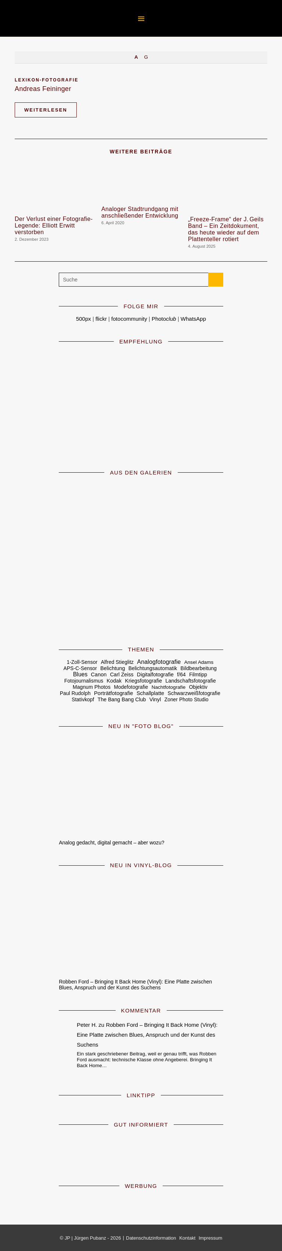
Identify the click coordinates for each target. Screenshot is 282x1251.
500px (83, 319)
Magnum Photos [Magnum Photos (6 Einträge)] (92, 687)
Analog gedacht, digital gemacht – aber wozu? (111, 842)
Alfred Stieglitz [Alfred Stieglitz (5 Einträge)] (117, 662)
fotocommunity (129, 319)
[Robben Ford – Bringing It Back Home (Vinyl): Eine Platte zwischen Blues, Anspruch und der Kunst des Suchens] (141, 923)
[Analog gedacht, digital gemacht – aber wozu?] (141, 784)
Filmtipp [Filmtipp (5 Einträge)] (198, 674)
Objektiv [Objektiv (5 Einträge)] (198, 687)
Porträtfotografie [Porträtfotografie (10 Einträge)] (113, 693)
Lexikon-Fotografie (47, 80)
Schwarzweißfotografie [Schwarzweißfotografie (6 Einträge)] (193, 693)
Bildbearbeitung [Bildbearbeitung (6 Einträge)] (199, 668)
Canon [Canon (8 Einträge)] (99, 674)
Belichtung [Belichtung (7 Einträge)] (112, 668)
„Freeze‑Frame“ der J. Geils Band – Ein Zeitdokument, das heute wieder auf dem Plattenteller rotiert (226, 229)
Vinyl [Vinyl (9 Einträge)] (155, 699)
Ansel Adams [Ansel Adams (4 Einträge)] (199, 662)
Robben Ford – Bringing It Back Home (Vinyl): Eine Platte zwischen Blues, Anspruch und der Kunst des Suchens (135, 984)
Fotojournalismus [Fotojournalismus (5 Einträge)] (83, 681)
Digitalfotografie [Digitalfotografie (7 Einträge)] (155, 674)
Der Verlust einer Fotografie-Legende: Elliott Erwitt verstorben (54, 225)
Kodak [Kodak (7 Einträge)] (114, 681)
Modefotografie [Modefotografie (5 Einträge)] (131, 687)
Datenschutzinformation (151, 1238)
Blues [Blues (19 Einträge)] (80, 674)
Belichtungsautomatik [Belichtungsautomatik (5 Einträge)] (153, 668)
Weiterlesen (45, 110)
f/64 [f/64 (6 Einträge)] (181, 674)
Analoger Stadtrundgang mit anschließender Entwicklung (139, 212)
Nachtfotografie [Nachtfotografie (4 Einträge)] (169, 687)
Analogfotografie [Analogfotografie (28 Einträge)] (159, 662)
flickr (101, 319)
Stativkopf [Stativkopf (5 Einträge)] (83, 699)
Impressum (210, 1238)
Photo (164, 319)
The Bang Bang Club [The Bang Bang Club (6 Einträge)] (122, 699)
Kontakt (187, 1238)
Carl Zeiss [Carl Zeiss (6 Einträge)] (122, 674)
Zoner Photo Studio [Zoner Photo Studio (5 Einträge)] (186, 699)
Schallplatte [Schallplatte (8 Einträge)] (150, 693)
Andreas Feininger (43, 88)
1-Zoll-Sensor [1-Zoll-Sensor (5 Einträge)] (82, 662)
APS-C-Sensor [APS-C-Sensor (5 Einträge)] (80, 668)
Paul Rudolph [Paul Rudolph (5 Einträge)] (75, 693)
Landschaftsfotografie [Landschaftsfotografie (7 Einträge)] (190, 681)
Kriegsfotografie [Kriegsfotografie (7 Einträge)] (143, 681)
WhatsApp (193, 319)
